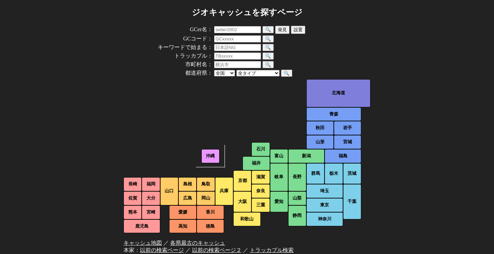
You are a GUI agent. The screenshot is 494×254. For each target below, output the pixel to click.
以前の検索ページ (162, 250)
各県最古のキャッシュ (197, 243)
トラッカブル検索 (272, 250)
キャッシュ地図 (143, 243)
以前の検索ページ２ (217, 250)
